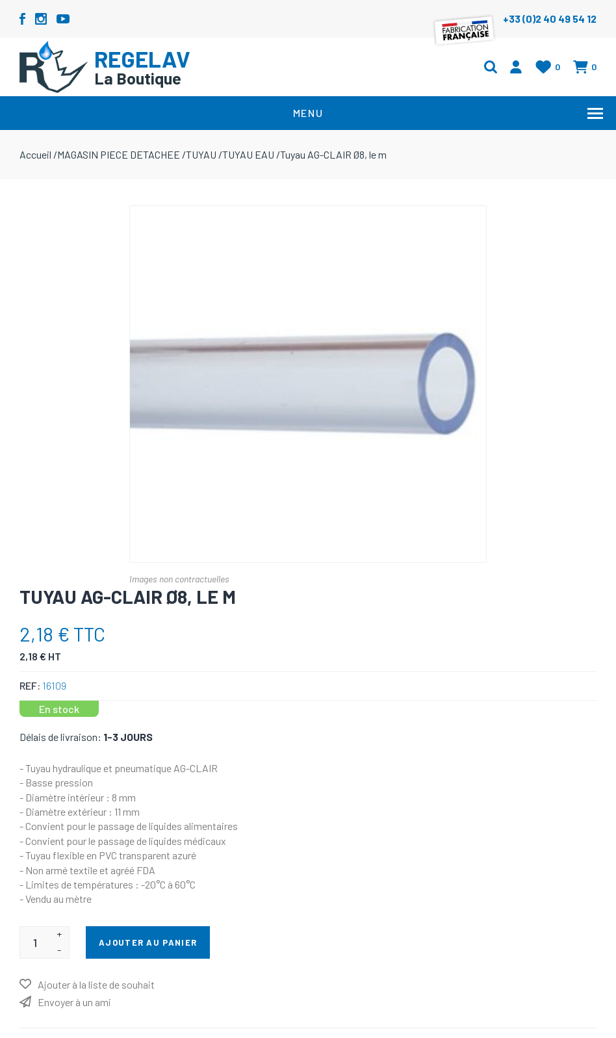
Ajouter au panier (148, 942)
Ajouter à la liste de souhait (96, 984)
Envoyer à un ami (74, 1002)
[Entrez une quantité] (34, 942)
